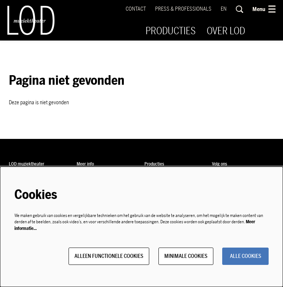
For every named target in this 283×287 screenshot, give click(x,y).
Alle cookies (245, 256)
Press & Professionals (183, 9)
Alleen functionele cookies (108, 256)
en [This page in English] (224, 9)
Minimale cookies (185, 256)
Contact (136, 9)
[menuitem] (171, 31)
